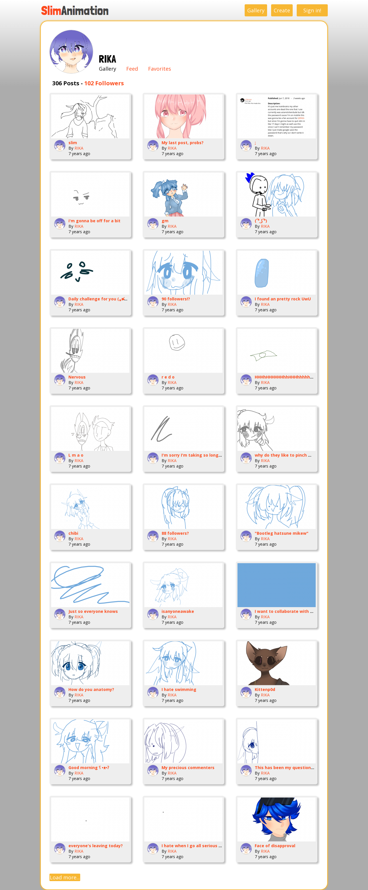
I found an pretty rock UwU (283, 299)
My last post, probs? (183, 142)
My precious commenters (188, 767)
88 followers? (175, 533)
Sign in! (312, 10)
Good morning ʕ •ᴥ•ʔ (88, 767)
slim (72, 142)
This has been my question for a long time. (299, 767)
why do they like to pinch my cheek (291, 455)
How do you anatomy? (91, 689)
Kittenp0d (265, 689)
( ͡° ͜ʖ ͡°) (261, 220)
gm (165, 220)
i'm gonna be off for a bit (94, 220)
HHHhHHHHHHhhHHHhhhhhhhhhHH (290, 377)
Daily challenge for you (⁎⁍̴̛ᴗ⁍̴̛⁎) (100, 299)
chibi (73, 533)
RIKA (78, 148)
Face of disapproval (275, 845)
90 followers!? (176, 299)
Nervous (77, 377)
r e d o (168, 377)
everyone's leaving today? (95, 845)
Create (282, 10)
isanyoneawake (178, 611)
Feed (132, 68)
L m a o (75, 455)
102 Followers (104, 83)
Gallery (255, 10)
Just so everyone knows (93, 611)
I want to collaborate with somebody (293, 611)
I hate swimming (179, 689)
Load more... (65, 877)
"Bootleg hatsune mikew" (281, 533)
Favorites (159, 68)
